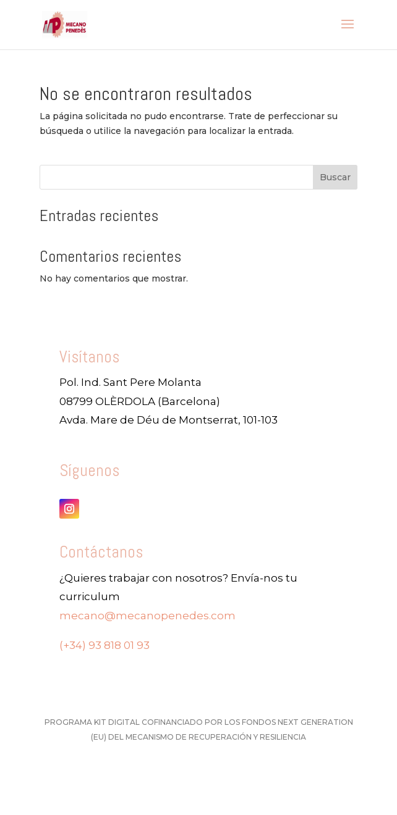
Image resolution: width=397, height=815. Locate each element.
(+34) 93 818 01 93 (104, 645)
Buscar (335, 177)
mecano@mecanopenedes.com (147, 615)
